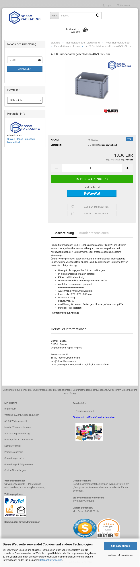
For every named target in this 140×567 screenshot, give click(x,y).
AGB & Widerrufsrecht (15, 421)
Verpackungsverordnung (17, 433)
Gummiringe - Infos (14, 458)
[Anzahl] (92, 168)
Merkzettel (123, 5)
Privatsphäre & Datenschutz (18, 439)
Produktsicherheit (13, 452)
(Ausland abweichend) (107, 145)
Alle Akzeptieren (120, 546)
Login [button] (107, 5)
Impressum (10, 408)
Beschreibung (64, 233)
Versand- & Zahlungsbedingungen (21, 415)
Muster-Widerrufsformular (17, 427)
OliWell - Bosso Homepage (21, 139)
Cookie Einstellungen (15, 470)
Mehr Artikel (13, 142)
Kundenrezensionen (94, 233)
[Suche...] (54, 15)
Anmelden (25, 69)
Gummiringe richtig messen (18, 464)
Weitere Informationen (120, 555)
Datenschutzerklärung (50, 560)
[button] (56, 168)
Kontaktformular (12, 445)
